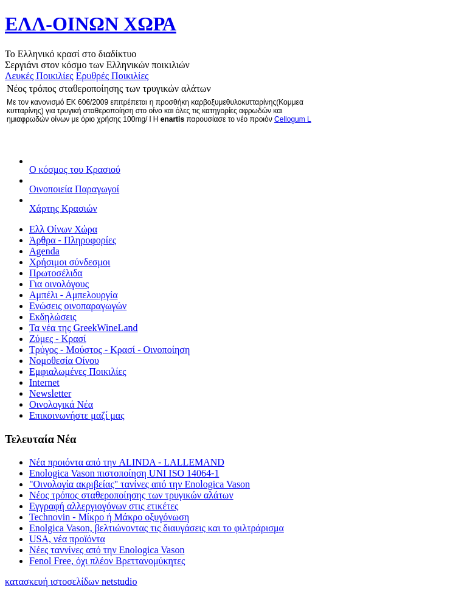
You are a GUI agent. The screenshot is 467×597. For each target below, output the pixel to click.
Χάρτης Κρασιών (63, 208)
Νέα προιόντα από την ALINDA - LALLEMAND (126, 462)
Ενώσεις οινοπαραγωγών (77, 306)
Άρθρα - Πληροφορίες (72, 240)
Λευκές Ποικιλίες (39, 76)
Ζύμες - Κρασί (57, 338)
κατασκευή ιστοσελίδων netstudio (71, 581)
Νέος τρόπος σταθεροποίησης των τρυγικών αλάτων (131, 495)
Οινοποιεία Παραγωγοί (74, 189)
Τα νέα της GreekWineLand (83, 328)
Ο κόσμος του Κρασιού (74, 169)
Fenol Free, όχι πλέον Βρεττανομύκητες (107, 561)
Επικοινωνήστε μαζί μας (77, 415)
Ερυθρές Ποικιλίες (112, 76)
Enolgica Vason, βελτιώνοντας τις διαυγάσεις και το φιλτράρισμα (156, 528)
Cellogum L (292, 119)
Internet (44, 382)
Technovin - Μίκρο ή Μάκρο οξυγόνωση (109, 517)
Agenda (44, 251)
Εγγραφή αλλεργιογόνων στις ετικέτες (103, 506)
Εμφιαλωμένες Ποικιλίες (77, 371)
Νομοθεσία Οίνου (64, 360)
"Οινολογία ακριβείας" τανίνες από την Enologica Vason (139, 484)
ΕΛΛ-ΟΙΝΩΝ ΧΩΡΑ (90, 24)
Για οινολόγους (59, 284)
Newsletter (50, 393)
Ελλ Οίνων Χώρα (63, 229)
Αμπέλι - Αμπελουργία (73, 295)
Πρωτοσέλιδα (56, 273)
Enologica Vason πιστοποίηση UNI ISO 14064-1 (124, 473)
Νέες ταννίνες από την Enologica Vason (106, 550)
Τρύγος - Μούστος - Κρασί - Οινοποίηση (109, 349)
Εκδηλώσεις (53, 317)
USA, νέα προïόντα (67, 539)
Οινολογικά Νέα (61, 404)
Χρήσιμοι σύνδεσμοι (69, 262)
